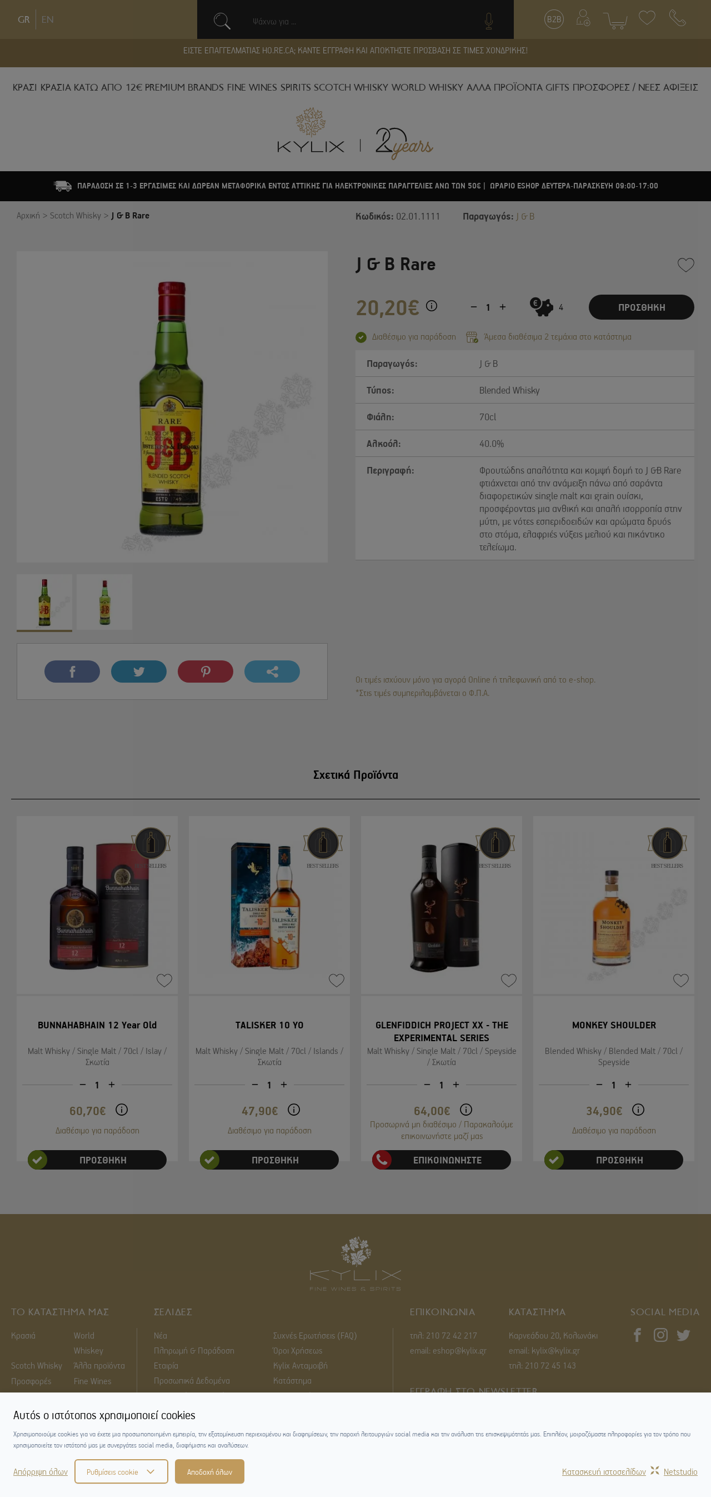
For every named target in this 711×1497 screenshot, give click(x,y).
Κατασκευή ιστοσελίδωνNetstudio (630, 1471)
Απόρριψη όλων (40, 1471)
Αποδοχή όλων (209, 1471)
